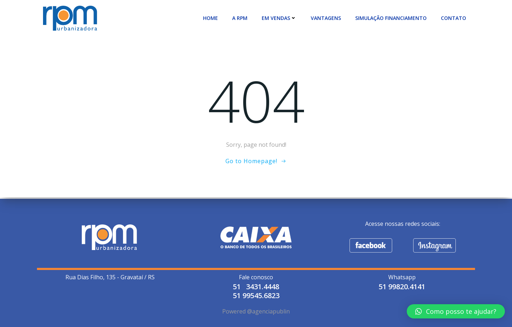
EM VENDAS (280, 17)
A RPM (241, 17)
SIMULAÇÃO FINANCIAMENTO (392, 17)
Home (212, 17)
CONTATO (455, 17)
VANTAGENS (328, 17)
